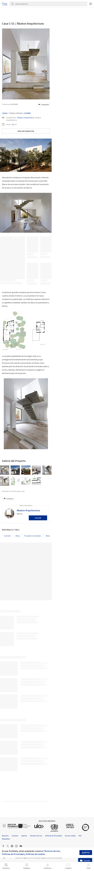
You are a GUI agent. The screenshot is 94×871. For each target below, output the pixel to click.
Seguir (38, 518)
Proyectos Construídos (32, 536)
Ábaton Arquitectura (25, 117)
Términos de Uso (52, 851)
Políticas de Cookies (35, 854)
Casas (4, 113)
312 (12, 124)
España (27, 113)
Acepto (86, 852)
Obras (17, 536)
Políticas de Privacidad (13, 854)
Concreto (7, 536)
